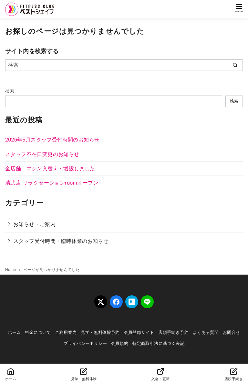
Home (11, 269)
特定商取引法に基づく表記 (158, 343)
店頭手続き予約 (173, 332)
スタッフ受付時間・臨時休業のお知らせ (60, 241)
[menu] (239, 7)
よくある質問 (206, 332)
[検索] (124, 65)
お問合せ (231, 332)
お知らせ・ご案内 (34, 224)
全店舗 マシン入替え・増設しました (50, 168)
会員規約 (120, 343)
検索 (10, 91)
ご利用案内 (66, 332)
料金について (38, 332)
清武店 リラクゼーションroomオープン (51, 183)
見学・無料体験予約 (100, 332)
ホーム (14, 332)
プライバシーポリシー (85, 343)
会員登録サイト (139, 332)
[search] (235, 65)
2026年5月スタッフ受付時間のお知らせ (52, 139)
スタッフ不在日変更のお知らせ (42, 154)
